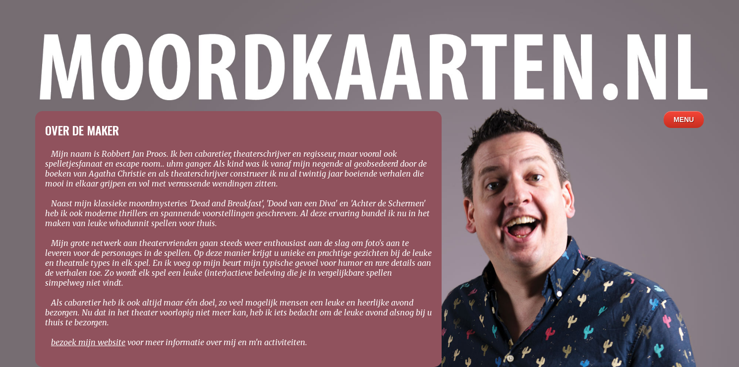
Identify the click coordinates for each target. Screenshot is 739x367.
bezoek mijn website (88, 342)
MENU (684, 119)
